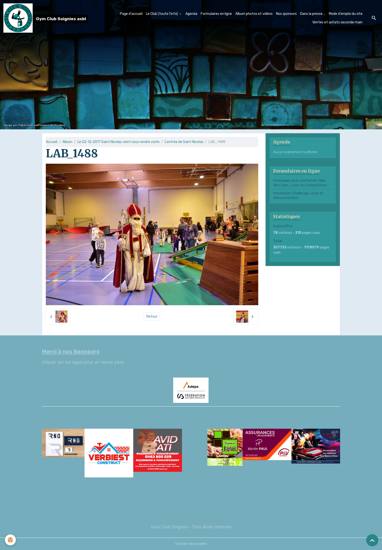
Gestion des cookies (191, 544)
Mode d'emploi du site (346, 14)
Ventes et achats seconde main (337, 22)
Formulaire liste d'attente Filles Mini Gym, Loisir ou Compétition (300, 182)
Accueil (51, 142)
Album (67, 142)
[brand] (42, 18)
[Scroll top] (372, 540)
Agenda (191, 14)
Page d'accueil (131, 14)
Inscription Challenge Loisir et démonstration (298, 195)
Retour (151, 316)
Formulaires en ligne (216, 14)
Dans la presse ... (312, 14)
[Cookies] (10, 539)
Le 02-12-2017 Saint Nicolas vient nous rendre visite (118, 142)
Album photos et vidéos (254, 14)
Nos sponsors (286, 14)
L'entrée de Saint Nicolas (184, 142)
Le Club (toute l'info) (162, 14)
